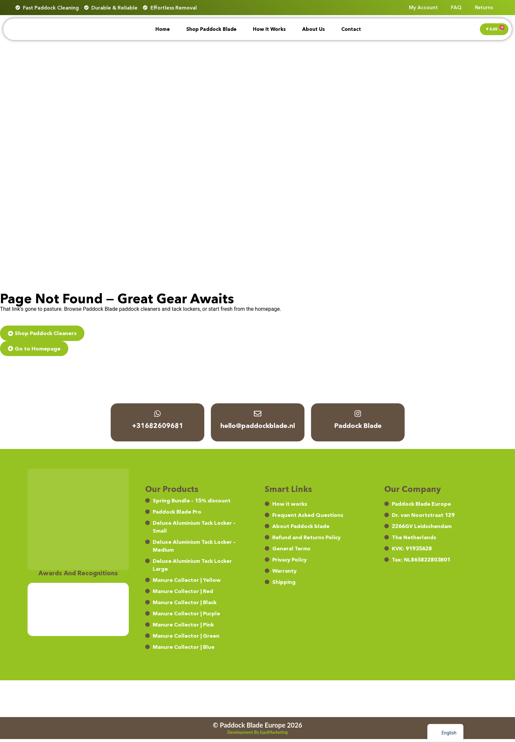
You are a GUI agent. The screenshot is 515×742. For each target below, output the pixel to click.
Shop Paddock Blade (211, 29)
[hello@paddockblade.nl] (257, 415)
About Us (313, 29)
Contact (351, 29)
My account (423, 7)
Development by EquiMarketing (257, 735)
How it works (269, 29)
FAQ (456, 7)
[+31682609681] (157, 415)
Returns (484, 7)
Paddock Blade (357, 428)
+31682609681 (157, 428)
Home (162, 29)
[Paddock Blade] (358, 415)
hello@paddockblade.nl (257, 428)
